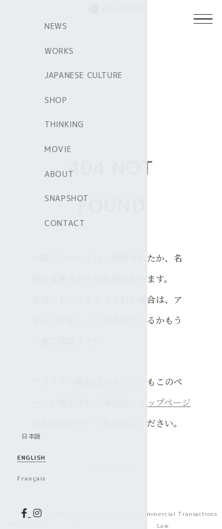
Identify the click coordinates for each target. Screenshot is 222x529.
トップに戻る (111, 467)
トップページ (164, 402)
